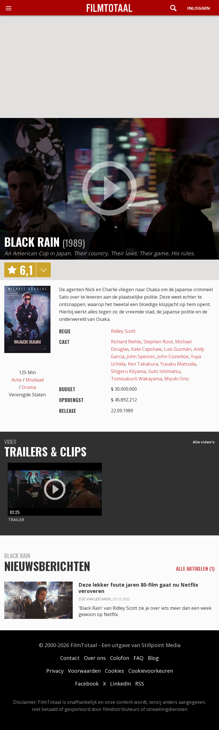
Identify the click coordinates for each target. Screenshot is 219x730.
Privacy (55, 670)
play (109, 188)
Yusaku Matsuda (178, 364)
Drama (29, 387)
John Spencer (141, 356)
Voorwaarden (84, 670)
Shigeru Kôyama (128, 371)
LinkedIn (120, 683)
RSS (139, 683)
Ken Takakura (143, 364)
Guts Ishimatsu (164, 371)
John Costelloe (172, 356)
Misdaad (35, 380)
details (43, 269)
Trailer (16, 519)
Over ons (95, 657)
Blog (153, 657)
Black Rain (32, 241)
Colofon (119, 657)
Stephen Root (158, 342)
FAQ (138, 657)
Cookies (114, 670)
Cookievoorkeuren (150, 670)
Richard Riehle (126, 342)
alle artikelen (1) (195, 569)
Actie (16, 380)
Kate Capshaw (146, 349)
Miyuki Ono (176, 379)
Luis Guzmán (177, 349)
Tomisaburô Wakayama (136, 379)
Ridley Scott (123, 331)
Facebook (87, 683)
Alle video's (204, 442)
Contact (70, 657)
